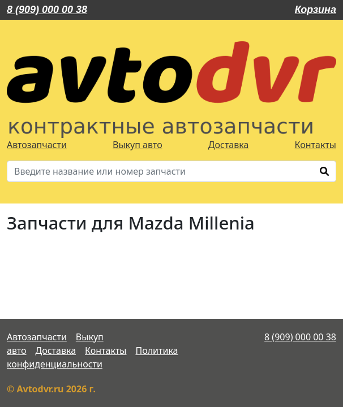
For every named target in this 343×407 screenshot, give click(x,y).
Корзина (315, 9)
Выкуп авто (137, 144)
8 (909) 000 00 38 (47, 9)
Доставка (228, 144)
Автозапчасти (37, 144)
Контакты (315, 144)
